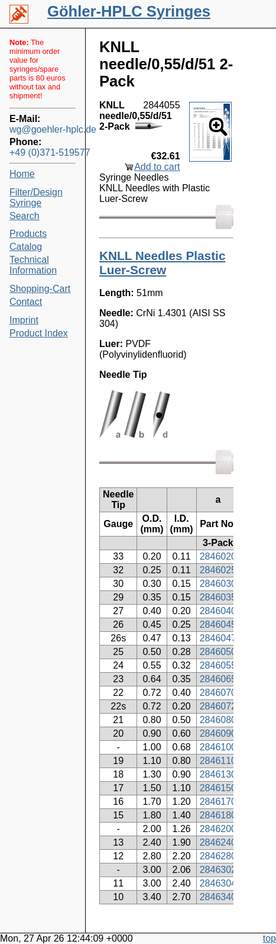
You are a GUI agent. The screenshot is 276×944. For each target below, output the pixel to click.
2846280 (218, 856)
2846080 (218, 720)
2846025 (218, 570)
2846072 (218, 706)
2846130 (218, 774)
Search (24, 216)
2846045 (218, 624)
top (269, 938)
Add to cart (157, 167)
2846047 (218, 638)
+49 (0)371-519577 (42, 152)
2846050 (218, 652)
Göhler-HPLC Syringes (128, 11)
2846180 (218, 815)
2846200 (218, 829)
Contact (25, 302)
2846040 (218, 611)
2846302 (218, 870)
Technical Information (33, 265)
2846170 (218, 802)
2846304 (218, 883)
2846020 (218, 556)
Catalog (25, 247)
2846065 (218, 679)
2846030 (218, 584)
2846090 (218, 733)
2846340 (218, 897)
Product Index (38, 333)
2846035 (218, 597)
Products (28, 234)
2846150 (218, 788)
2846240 (218, 842)
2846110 (218, 761)
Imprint (23, 320)
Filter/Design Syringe (36, 197)
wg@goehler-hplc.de (42, 129)
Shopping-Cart (39, 289)
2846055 (218, 665)
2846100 (218, 747)
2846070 (218, 693)
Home (22, 174)
